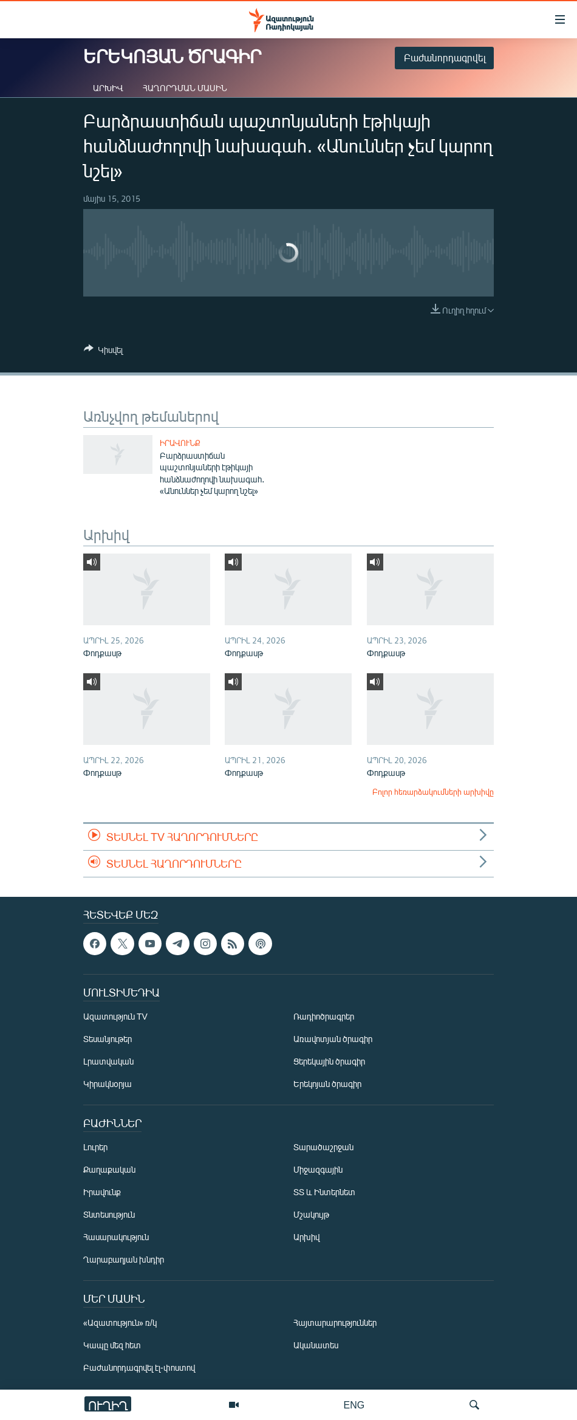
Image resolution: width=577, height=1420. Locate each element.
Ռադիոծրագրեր (323, 1016)
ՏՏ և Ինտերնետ (324, 1192)
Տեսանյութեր (107, 1039)
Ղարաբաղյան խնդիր (123, 1259)
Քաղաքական (109, 1169)
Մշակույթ (311, 1214)
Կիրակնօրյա (107, 1084)
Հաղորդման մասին (185, 88)
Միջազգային (318, 1169)
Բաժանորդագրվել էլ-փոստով (139, 1367)
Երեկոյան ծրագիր (327, 1084)
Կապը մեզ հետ (112, 1345)
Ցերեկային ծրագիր (329, 1061)
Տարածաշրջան (323, 1147)
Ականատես (315, 1345)
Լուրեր (95, 1147)
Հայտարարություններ (335, 1322)
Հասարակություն (116, 1237)
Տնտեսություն (109, 1214)
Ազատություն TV (115, 1016)
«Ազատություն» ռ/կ (120, 1322)
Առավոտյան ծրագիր (332, 1039)
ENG (354, 1404)
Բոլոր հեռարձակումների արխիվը (433, 792)
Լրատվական (108, 1061)
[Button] (103, 352)
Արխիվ (108, 88)
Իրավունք (180, 443)
